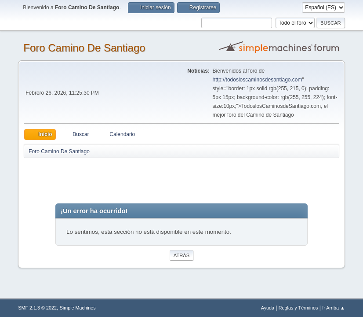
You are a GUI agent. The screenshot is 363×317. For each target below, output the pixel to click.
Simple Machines (78, 307)
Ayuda (267, 307)
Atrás (181, 255)
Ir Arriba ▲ (333, 307)
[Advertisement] (178, 179)
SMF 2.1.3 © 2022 (37, 307)
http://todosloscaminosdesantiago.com (257, 80)
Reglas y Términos (298, 307)
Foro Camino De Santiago (84, 48)
